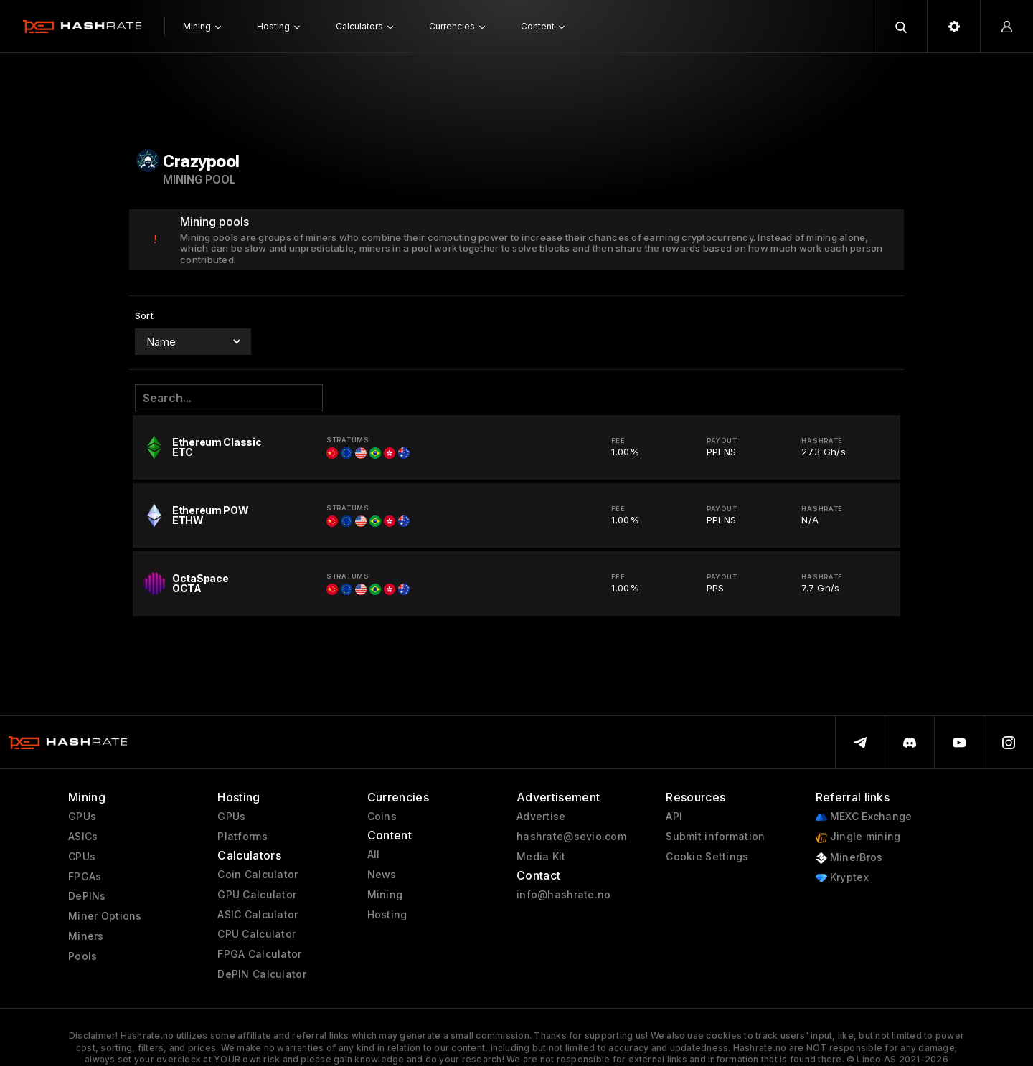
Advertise (541, 816)
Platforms (242, 836)
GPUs (82, 816)
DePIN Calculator (261, 974)
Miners (86, 936)
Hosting (387, 914)
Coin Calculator (257, 874)
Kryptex (842, 878)
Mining (385, 894)
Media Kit (541, 856)
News (382, 874)
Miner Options (105, 916)
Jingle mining (858, 837)
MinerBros (849, 858)
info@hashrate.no (563, 894)
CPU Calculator (256, 934)
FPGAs (84, 876)
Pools (82, 956)
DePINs (87, 896)
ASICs (83, 836)
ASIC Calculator (257, 914)
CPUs (81, 856)
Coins (382, 816)
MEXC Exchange (864, 817)
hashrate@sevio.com (571, 836)
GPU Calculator (256, 894)
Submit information (715, 836)
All (373, 854)
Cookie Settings (707, 856)
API (674, 816)
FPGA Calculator (259, 954)
